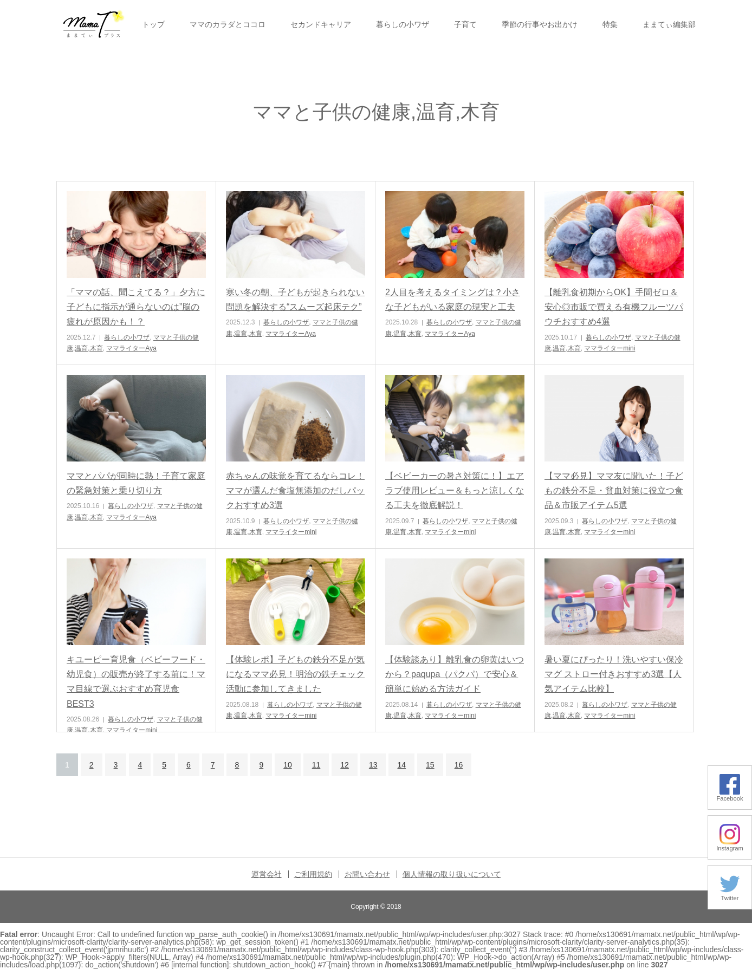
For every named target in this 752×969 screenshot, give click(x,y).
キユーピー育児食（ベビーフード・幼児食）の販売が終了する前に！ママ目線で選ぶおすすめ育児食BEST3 (136, 681)
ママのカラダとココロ (227, 24)
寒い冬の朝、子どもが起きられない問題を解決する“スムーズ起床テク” (295, 299)
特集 (610, 24)
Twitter (729, 895)
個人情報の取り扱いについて (452, 874)
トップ (153, 24)
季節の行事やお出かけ (540, 24)
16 (459, 764)
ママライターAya (131, 348)
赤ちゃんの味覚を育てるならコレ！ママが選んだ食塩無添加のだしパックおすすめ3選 (295, 490)
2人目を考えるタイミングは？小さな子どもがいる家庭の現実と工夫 (452, 299)
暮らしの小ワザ (402, 24)
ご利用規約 (313, 874)
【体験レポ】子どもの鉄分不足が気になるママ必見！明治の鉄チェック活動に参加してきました (295, 674)
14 (401, 764)
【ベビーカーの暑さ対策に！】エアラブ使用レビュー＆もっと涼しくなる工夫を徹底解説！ (454, 490)
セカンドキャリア (320, 24)
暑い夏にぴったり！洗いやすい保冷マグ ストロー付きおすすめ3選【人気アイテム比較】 (613, 674)
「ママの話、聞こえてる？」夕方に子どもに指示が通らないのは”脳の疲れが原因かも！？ (136, 307)
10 (287, 764)
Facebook (729, 795)
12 (344, 764)
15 (430, 764)
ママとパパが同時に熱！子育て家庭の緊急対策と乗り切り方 (136, 483)
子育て (465, 24)
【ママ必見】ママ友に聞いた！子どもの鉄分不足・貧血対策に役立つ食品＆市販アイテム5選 (613, 490)
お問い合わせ (367, 874)
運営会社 (266, 874)
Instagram (729, 845)
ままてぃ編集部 (669, 24)
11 (316, 764)
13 (373, 764)
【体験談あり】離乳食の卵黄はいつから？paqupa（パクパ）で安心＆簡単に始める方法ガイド (454, 674)
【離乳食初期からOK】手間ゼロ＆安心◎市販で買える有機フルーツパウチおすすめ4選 (613, 307)
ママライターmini (609, 348)
